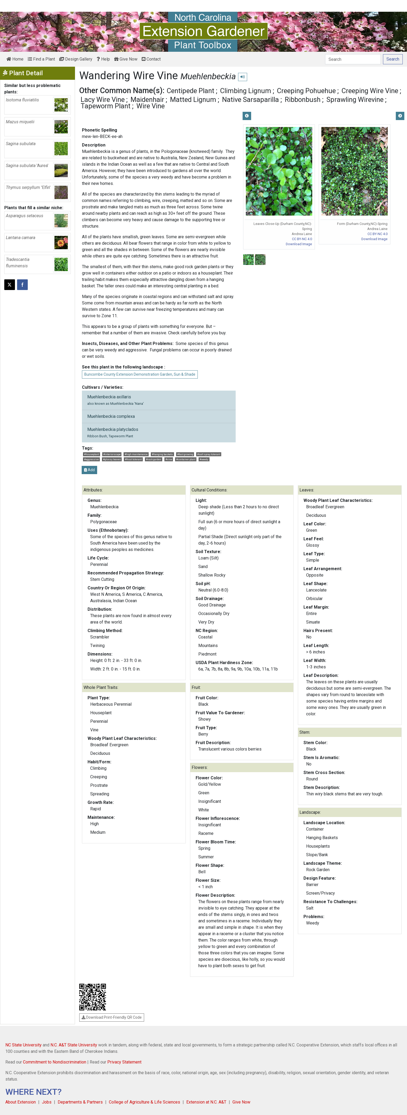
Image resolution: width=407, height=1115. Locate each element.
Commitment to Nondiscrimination (54, 1062)
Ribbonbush (303, 100)
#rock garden (153, 459)
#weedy (204, 459)
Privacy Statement (124, 1062)
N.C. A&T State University (73, 1044)
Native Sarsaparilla (250, 100)
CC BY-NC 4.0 (302, 239)
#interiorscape (112, 454)
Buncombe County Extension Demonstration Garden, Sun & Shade (139, 374)
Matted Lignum (193, 100)
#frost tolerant (133, 459)
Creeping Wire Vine (370, 91)
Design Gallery (75, 59)
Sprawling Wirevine (355, 100)
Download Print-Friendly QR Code (112, 1017)
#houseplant (91, 454)
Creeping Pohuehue (306, 91)
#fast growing (185, 454)
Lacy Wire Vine (103, 100)
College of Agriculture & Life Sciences (144, 1102)
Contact (151, 59)
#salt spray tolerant (208, 454)
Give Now (125, 59)
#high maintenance (136, 454)
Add (89, 470)
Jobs (47, 1102)
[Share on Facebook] (22, 284)
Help (103, 59)
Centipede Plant (190, 91)
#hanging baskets (162, 454)
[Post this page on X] (9, 284)
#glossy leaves (112, 459)
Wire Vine (150, 106)
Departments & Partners (80, 1102)
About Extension (20, 1102)
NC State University (23, 1044)
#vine (168, 459)
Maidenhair (147, 100)
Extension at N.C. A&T (206, 1102)
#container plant (185, 459)
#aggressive (91, 459)
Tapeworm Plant (106, 106)
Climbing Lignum (245, 91)
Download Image (299, 244)
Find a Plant (41, 59)
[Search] (353, 59)
